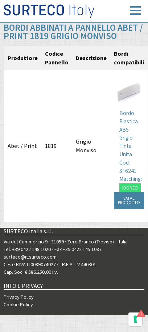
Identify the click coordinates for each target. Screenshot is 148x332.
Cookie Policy (18, 304)
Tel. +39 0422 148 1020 (27, 249)
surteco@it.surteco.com (30, 257)
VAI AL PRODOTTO (129, 200)
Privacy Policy (19, 297)
